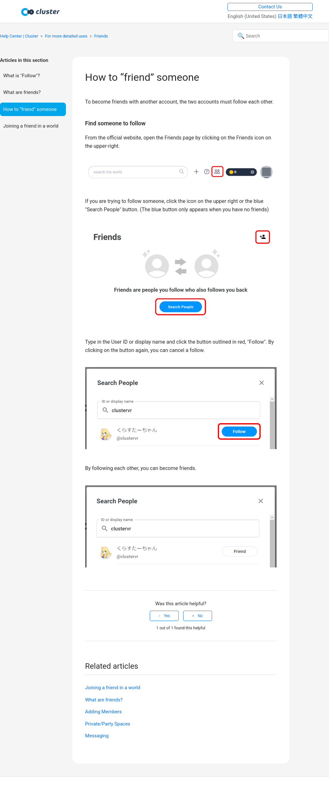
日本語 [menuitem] (285, 16)
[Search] (281, 35)
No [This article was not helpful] (200, 616)
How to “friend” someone (30, 109)
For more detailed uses (66, 36)
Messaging (97, 736)
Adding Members (103, 712)
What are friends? (22, 92)
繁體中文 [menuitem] (303, 16)
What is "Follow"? (21, 76)
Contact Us (270, 7)
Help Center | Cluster (19, 36)
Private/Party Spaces (107, 724)
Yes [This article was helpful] (167, 616)
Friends (101, 36)
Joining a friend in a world (30, 126)
